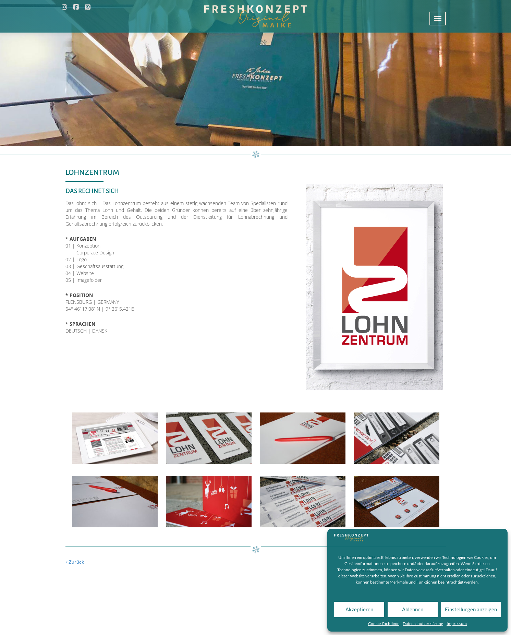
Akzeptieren (359, 609)
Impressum (457, 623)
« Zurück (74, 562)
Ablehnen (412, 609)
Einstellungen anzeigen (471, 609)
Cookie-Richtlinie (383, 623)
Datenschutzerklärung (423, 623)
